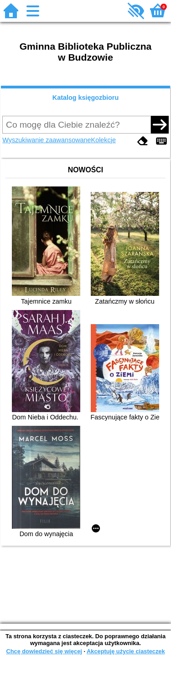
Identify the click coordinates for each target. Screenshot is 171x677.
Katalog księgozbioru (85, 97)
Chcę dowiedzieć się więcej (44, 651)
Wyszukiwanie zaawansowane (46, 140)
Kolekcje (103, 140)
